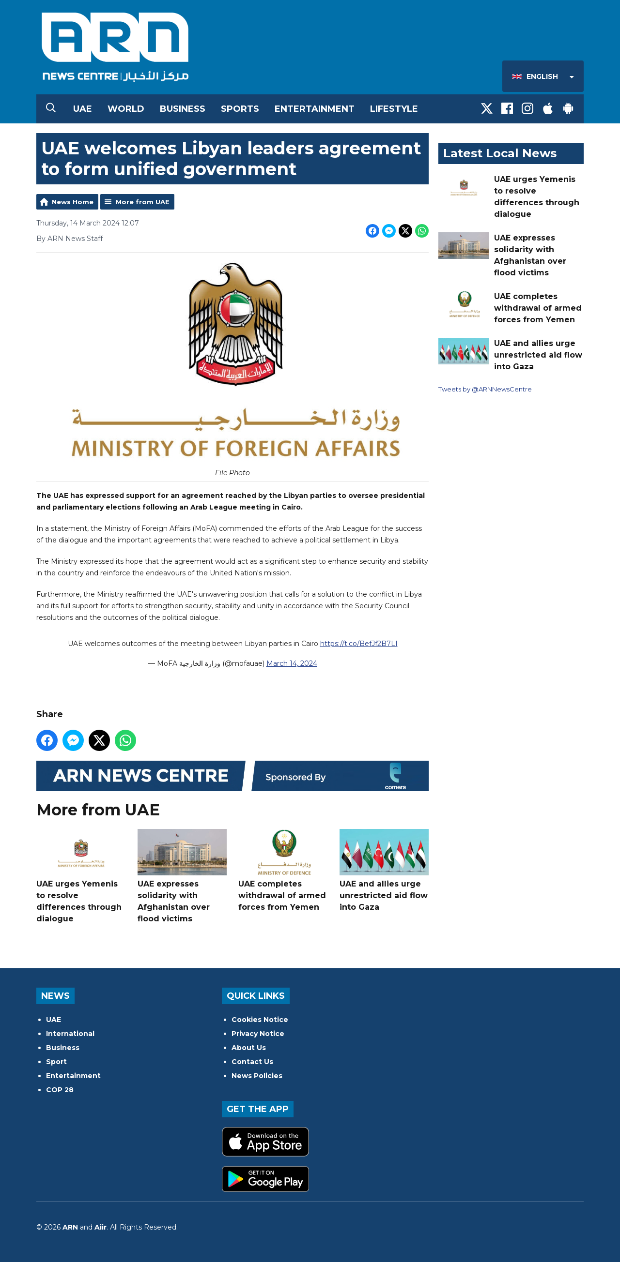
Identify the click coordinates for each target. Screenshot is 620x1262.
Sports (240, 109)
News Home (72, 202)
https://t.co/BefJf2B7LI (359, 644)
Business (182, 109)
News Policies (257, 1075)
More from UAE (143, 202)
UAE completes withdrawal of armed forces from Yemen (282, 870)
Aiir (100, 1227)
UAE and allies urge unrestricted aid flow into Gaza (384, 870)
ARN (70, 1227)
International (70, 1033)
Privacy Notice (258, 1033)
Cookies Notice (260, 1019)
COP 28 (60, 1089)
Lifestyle (394, 109)
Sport (56, 1061)
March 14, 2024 (291, 664)
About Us (249, 1047)
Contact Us (252, 1061)
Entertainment (315, 109)
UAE (82, 109)
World (126, 109)
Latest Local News (500, 153)
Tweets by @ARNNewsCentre (485, 389)
